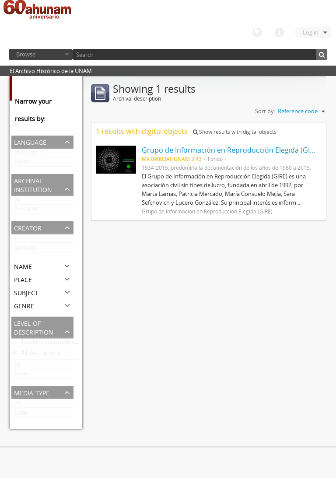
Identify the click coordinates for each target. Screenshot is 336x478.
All (17, 201)
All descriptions (35, 355)
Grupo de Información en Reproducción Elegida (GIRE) (44, 249)
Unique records (31, 154)
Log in (310, 32)
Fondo (21, 376)
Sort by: (265, 111)
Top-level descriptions (44, 344)
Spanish (23, 163)
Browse (25, 54)
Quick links (279, 33)
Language (257, 33)
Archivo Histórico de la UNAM (44, 211)
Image (21, 414)
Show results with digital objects (234, 132)
